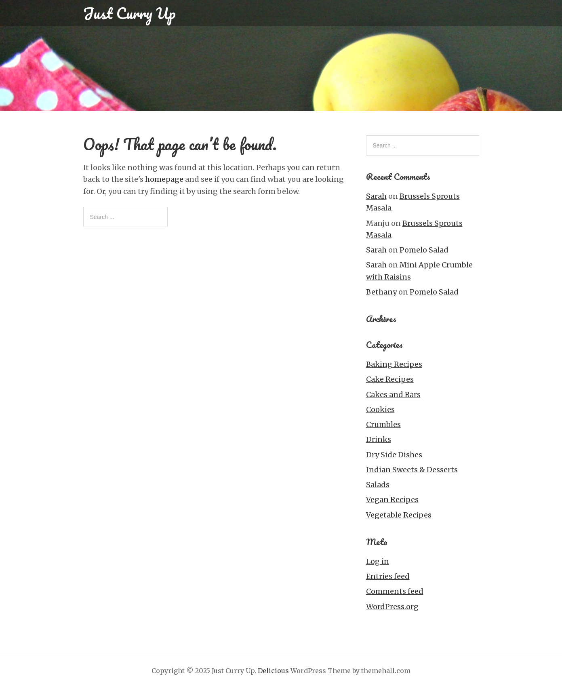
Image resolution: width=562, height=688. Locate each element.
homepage (164, 179)
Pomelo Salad (424, 250)
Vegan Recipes (392, 499)
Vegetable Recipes (398, 515)
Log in (377, 561)
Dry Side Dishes (394, 454)
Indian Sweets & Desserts (412, 469)
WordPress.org (392, 606)
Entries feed (388, 576)
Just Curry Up (129, 12)
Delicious (273, 671)
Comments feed (394, 591)
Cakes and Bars (393, 394)
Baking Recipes (394, 364)
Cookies (380, 409)
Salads (377, 484)
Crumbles (383, 424)
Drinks (378, 439)
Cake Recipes (390, 379)
